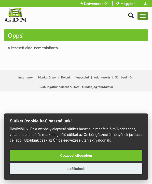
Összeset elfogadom (76, 155)
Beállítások (76, 169)
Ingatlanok (25, 77)
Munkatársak (47, 77)
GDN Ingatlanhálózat (54, 87)
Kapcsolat (82, 77)
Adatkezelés (102, 77)
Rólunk (66, 77)
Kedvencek (94, 3)
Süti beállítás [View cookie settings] (124, 77)
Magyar (126, 3)
